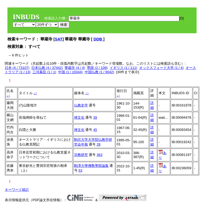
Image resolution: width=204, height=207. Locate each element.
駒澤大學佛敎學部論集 (91, 166)
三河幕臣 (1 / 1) (44, 72)
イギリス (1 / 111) (123, 68)
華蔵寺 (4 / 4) (75, 68)
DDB (98, 39)
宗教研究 (81, 155)
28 (98, 144)
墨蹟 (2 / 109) (97, 68)
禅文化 (79, 117)
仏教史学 (81, 105)
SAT (58, 39)
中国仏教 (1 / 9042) (99, 72)
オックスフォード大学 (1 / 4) (161, 68)
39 (95, 117)
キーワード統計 (17, 190)
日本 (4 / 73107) (17, 68)
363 (100, 155)
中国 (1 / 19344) (70, 72)
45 (95, 130)
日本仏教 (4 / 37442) (47, 68)
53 (80, 170)
